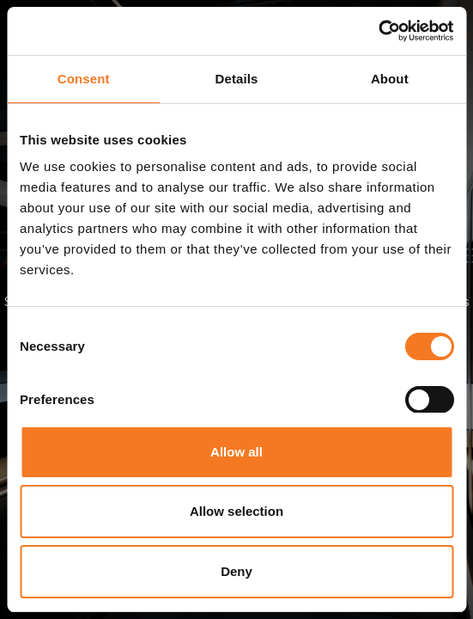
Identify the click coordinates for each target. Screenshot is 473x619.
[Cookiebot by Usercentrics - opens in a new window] (378, 31)
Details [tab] (236, 78)
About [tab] (390, 78)
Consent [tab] (84, 78)
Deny (236, 571)
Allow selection (236, 511)
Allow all (236, 451)
